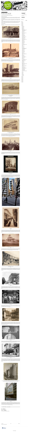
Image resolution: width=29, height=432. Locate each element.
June (22, 72)
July (22, 71)
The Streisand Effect (23, 69)
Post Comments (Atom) (5, 424)
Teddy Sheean (23, 55)
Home (10, 423)
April (22, 73)
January (22, 75)
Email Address (23, 15)
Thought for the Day (23, 33)
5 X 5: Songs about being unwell (24, 59)
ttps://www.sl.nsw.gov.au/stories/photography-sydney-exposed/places (6, 15)
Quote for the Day (23, 29)
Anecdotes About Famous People (24, 44)
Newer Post (2, 423)
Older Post (19, 423)
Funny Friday (23, 52)
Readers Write (23, 40)
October (22, 27)
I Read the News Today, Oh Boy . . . (24, 39)
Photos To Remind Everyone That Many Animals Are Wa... (24, 30)
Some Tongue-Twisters (23, 35)
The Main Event (23, 31)
